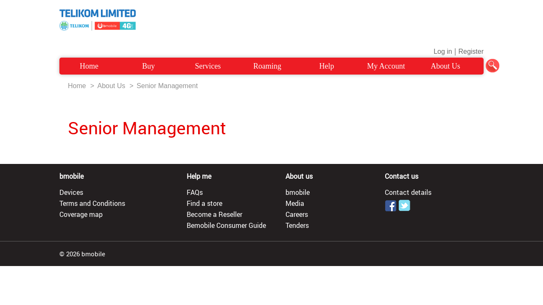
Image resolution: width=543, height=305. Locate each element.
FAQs (195, 192)
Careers (296, 214)
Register (471, 51)
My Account (386, 66)
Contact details (408, 192)
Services (208, 66)
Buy (148, 66)
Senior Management (167, 85)
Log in (443, 51)
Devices (71, 192)
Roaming (267, 66)
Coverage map (81, 214)
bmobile (297, 192)
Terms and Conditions (92, 203)
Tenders (297, 225)
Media (294, 203)
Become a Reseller (214, 214)
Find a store (204, 203)
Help (326, 66)
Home (89, 66)
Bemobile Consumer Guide (226, 225)
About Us (445, 66)
